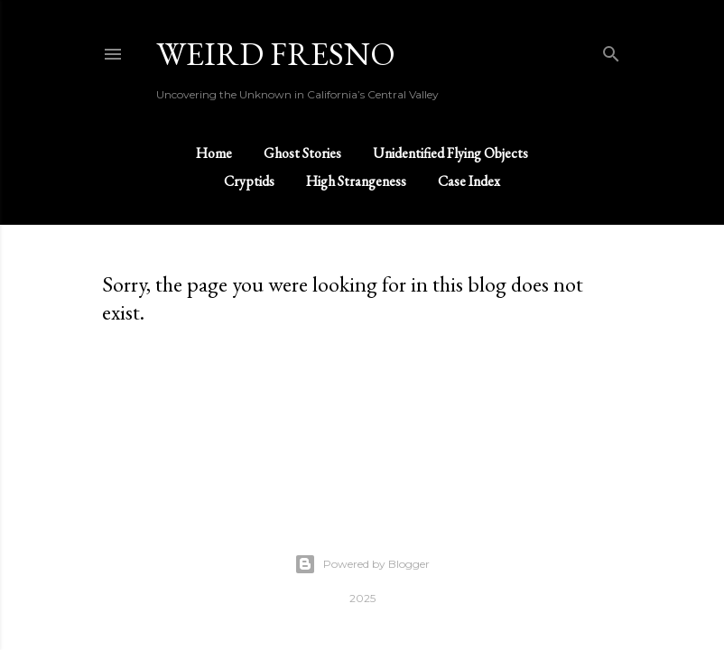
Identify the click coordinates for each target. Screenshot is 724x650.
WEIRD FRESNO (275, 53)
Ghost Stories (302, 153)
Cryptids (249, 181)
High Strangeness (356, 181)
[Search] (611, 50)
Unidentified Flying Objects (450, 153)
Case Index (469, 181)
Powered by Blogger (362, 564)
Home (214, 153)
